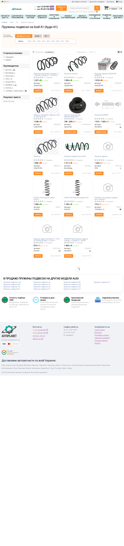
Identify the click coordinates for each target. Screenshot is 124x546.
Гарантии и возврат (102, 339)
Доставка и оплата (79, 2)
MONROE (9, 85)
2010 (29, 41)
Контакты (110, 2)
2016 (57, 41)
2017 (62, 41)
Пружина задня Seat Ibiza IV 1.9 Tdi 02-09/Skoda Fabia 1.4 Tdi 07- (46, 240)
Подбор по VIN (61, 8)
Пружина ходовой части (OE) (75, 157)
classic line (9, 76)
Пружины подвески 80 (11, 285)
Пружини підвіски (101, 157)
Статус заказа (100, 331)
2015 (53, 41)
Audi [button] (37, 36)
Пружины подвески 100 (12, 283)
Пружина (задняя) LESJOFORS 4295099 (105, 74)
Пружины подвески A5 (42, 285)
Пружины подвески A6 (42, 287)
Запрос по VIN (38, 340)
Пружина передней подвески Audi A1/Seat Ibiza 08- (47, 116)
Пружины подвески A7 (42, 290)
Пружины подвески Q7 (72, 290)
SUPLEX (8, 88)
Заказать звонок (39, 337)
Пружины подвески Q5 (72, 287)
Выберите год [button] (24, 36)
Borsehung (9, 73)
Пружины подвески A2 (11, 287)
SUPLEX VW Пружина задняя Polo (76, 198)
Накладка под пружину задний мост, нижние (106, 199)
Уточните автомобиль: (8, 36)
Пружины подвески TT (102, 283)
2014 (48, 41)
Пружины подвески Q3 (72, 285)
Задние (7, 60)
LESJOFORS (9, 82)
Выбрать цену (71, 132)
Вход (119, 2)
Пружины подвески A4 (42, 283)
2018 (67, 41)
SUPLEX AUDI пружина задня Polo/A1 (44, 199)
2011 (34, 41)
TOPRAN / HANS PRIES (15, 91)
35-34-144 (42, 9)
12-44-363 (42, 6)
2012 (39, 41)
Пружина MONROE (101, 115)
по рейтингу (49, 52)
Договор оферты (101, 341)
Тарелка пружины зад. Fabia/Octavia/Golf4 (72, 116)
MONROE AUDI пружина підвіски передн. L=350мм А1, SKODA (76, 240)
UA (4, 2)
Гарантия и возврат (97, 2)
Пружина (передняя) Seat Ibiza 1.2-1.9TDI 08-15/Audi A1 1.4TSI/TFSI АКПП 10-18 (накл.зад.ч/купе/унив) (47, 74)
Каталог (97, 344)
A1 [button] (46, 36)
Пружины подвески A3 (11, 290)
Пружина (37, 157)
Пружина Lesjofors (71, 74)
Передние (8, 57)
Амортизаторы (8, 101)
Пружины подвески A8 (72, 283)
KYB (8, 79)
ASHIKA (9, 70)
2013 (43, 41)
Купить (38, 91)
